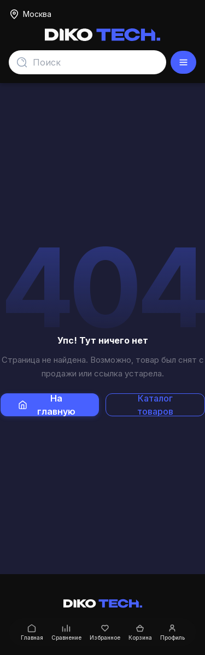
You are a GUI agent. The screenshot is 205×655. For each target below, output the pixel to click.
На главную (47, 404)
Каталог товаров (155, 404)
